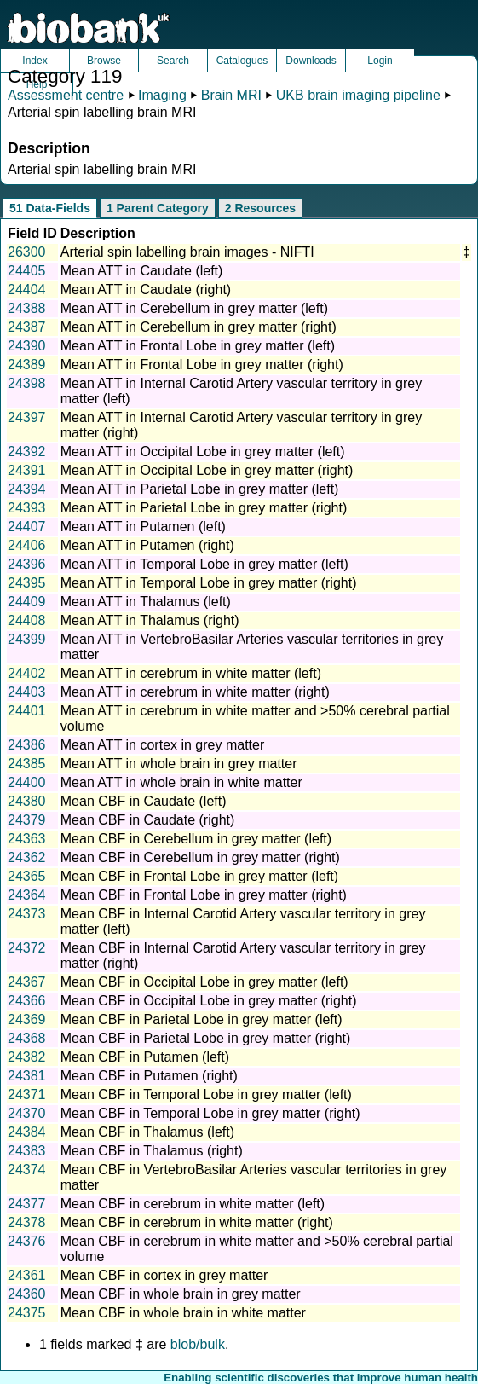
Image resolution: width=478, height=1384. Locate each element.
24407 (27, 526)
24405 (27, 270)
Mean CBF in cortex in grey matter (164, 1275)
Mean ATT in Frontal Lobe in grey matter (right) (201, 364)
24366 (27, 1000)
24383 (27, 1151)
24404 (27, 289)
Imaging (162, 95)
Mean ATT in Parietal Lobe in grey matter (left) (199, 489)
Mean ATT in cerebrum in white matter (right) (195, 692)
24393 (27, 508)
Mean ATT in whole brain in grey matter (178, 763)
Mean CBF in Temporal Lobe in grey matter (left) (206, 1094)
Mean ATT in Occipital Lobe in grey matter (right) (207, 470)
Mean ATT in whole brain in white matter (181, 782)
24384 (27, 1132)
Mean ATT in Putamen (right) (147, 545)
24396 (27, 564)
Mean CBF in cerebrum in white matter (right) (196, 1222)
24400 (27, 782)
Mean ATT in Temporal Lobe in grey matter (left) (204, 564)
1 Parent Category (158, 208)
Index (34, 61)
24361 (27, 1275)
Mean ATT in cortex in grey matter (162, 745)
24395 (27, 583)
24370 (27, 1113)
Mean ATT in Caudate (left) (141, 270)
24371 (27, 1094)
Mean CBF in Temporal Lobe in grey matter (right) (210, 1113)
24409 (27, 601)
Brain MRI (231, 95)
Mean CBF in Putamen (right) (149, 1075)
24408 (27, 620)
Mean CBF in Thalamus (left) (147, 1132)
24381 (27, 1075)
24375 (27, 1313)
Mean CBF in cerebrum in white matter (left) (192, 1203)
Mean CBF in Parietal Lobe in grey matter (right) (205, 1038)
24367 (27, 982)
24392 (27, 451)
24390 (27, 346)
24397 (27, 417)
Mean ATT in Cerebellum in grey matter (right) (198, 327)
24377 (27, 1203)
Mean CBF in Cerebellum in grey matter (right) (200, 857)
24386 (27, 745)
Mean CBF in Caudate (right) (147, 820)
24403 (27, 692)
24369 (27, 1019)
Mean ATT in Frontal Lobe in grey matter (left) (197, 346)
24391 (27, 470)
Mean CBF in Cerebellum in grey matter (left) (195, 838)
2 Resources (260, 208)
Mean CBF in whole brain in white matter (183, 1313)
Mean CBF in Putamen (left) (144, 1057)
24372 (27, 948)
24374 (27, 1169)
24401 (27, 711)
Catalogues (242, 61)
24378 (27, 1222)
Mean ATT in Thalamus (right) (149, 620)
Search (173, 61)
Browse (104, 61)
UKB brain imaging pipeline (358, 95)
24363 (27, 838)
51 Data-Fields (49, 208)
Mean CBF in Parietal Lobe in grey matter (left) (201, 1019)
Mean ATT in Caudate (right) (145, 289)
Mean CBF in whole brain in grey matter (180, 1294)
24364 (27, 895)
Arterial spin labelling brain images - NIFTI (187, 252)
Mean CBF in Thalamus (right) (151, 1151)
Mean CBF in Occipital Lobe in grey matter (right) (208, 1000)
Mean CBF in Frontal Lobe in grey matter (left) (199, 876)
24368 (27, 1038)
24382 (27, 1057)
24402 (27, 673)
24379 (27, 820)
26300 (27, 252)
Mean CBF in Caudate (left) (143, 801)
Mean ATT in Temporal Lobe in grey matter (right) (208, 583)
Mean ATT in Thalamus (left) (145, 601)
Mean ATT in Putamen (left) (143, 526)
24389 (27, 364)
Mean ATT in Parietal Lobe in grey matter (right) (203, 508)
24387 (27, 327)
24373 (27, 913)
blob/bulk (197, 1344)
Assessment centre (66, 95)
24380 (27, 801)
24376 (27, 1241)
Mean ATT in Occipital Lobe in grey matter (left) (202, 451)
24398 (27, 383)
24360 (27, 1294)
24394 (27, 489)
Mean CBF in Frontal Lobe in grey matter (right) (203, 895)
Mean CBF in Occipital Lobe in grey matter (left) (204, 982)
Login (379, 61)
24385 (27, 763)
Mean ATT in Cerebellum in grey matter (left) (194, 308)
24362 (27, 857)
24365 (27, 876)
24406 (27, 545)
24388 (27, 308)
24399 (27, 639)
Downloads (310, 61)
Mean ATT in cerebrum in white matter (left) (190, 673)
